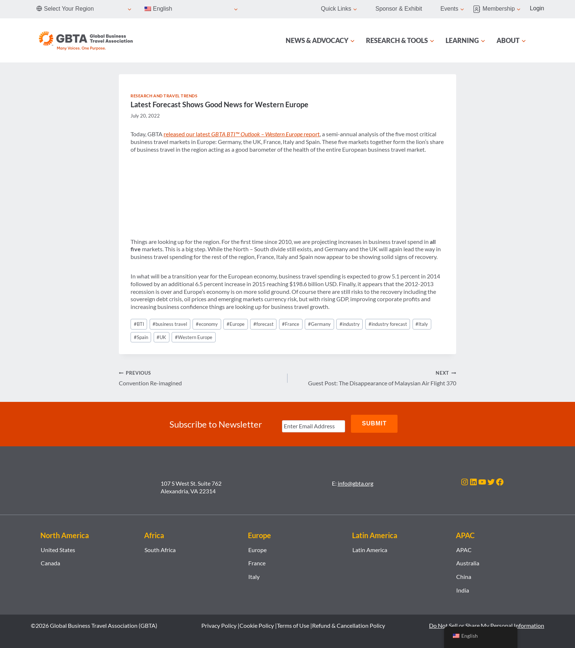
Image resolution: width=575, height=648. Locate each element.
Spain (141, 337)
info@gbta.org (355, 481)
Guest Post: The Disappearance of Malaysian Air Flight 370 (374, 377)
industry (350, 324)
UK (161, 337)
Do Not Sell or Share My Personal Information (486, 623)
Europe (236, 324)
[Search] (539, 40)
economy (207, 324)
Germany (319, 324)
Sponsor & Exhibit (399, 9)
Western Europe (193, 337)
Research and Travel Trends (164, 95)
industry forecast (388, 324)
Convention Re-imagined (200, 377)
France (290, 324)
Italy (421, 324)
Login (537, 8)
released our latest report (242, 133)
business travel (170, 324)
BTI (139, 324)
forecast (263, 324)
